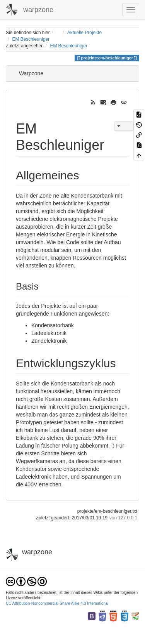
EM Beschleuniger (31, 39)
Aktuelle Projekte (84, 32)
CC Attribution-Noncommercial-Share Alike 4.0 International (57, 603)
